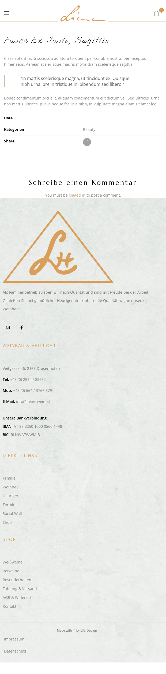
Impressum (14, 639)
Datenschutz (15, 651)
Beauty (89, 129)
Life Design (88, 630)
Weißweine (12, 562)
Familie (9, 478)
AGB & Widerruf (17, 597)
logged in (77, 195)
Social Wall (12, 513)
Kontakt (9, 606)
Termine (10, 504)
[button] (156, 13)
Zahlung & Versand (20, 588)
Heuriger (10, 495)
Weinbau (11, 486)
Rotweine (11, 570)
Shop (7, 522)
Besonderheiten (17, 579)
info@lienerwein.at (33, 401)
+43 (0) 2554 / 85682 (28, 379)
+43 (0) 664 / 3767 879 (32, 390)
